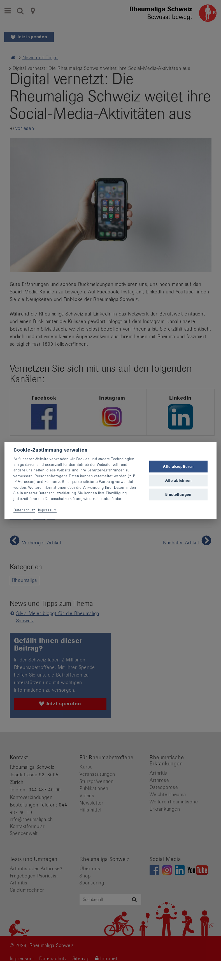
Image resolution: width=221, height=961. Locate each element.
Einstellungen (178, 494)
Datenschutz (24, 510)
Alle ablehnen (178, 480)
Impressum (47, 510)
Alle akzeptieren (178, 466)
